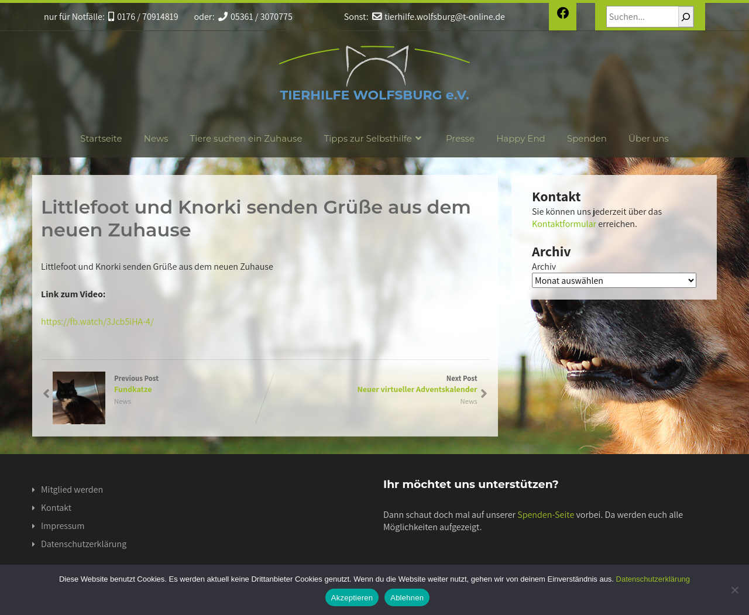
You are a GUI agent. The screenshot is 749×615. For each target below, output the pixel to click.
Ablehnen (407, 597)
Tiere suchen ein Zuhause (246, 138)
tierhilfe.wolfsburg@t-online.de (438, 17)
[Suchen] (685, 16)
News (156, 138)
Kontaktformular (564, 224)
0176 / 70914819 (143, 17)
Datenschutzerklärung (83, 544)
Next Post (371, 383)
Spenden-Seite (545, 515)
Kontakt (56, 507)
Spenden (587, 138)
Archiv (544, 266)
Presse (460, 138)
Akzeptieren (352, 597)
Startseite (101, 138)
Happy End (520, 138)
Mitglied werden (72, 489)
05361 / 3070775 (255, 17)
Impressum (62, 526)
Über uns (648, 138)
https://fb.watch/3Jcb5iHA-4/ (97, 321)
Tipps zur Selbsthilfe (374, 138)
